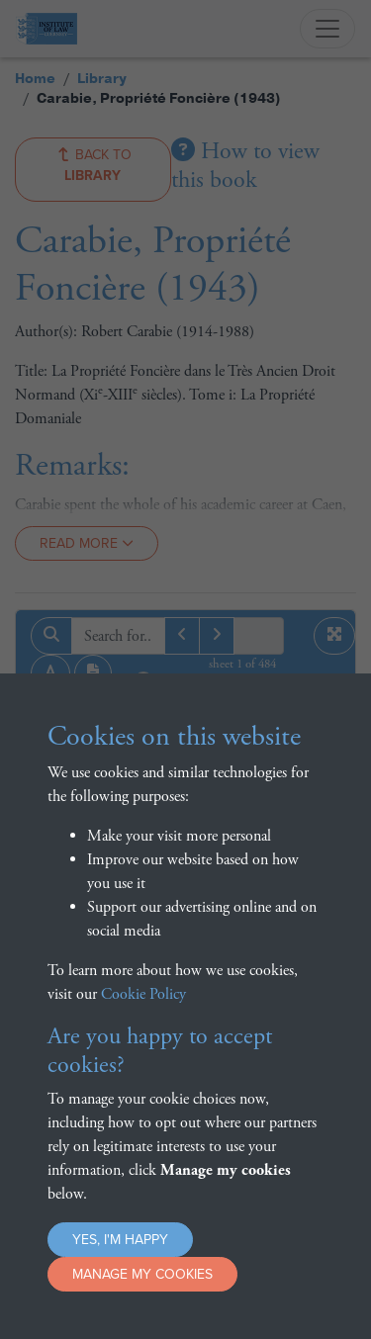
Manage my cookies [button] (142, 1274)
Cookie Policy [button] (143, 994)
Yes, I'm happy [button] (120, 1239)
